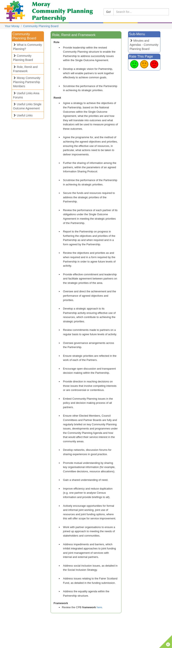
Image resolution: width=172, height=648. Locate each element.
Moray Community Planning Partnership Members (26, 82)
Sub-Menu (137, 34)
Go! (108, 11)
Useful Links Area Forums (26, 95)
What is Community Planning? (27, 47)
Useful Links (23, 115)
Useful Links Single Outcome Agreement (27, 106)
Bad (154, 64)
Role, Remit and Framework (25, 69)
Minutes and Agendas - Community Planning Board (144, 45)
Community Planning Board (40, 26)
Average (144, 64)
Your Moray (12, 26)
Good (134, 64)
